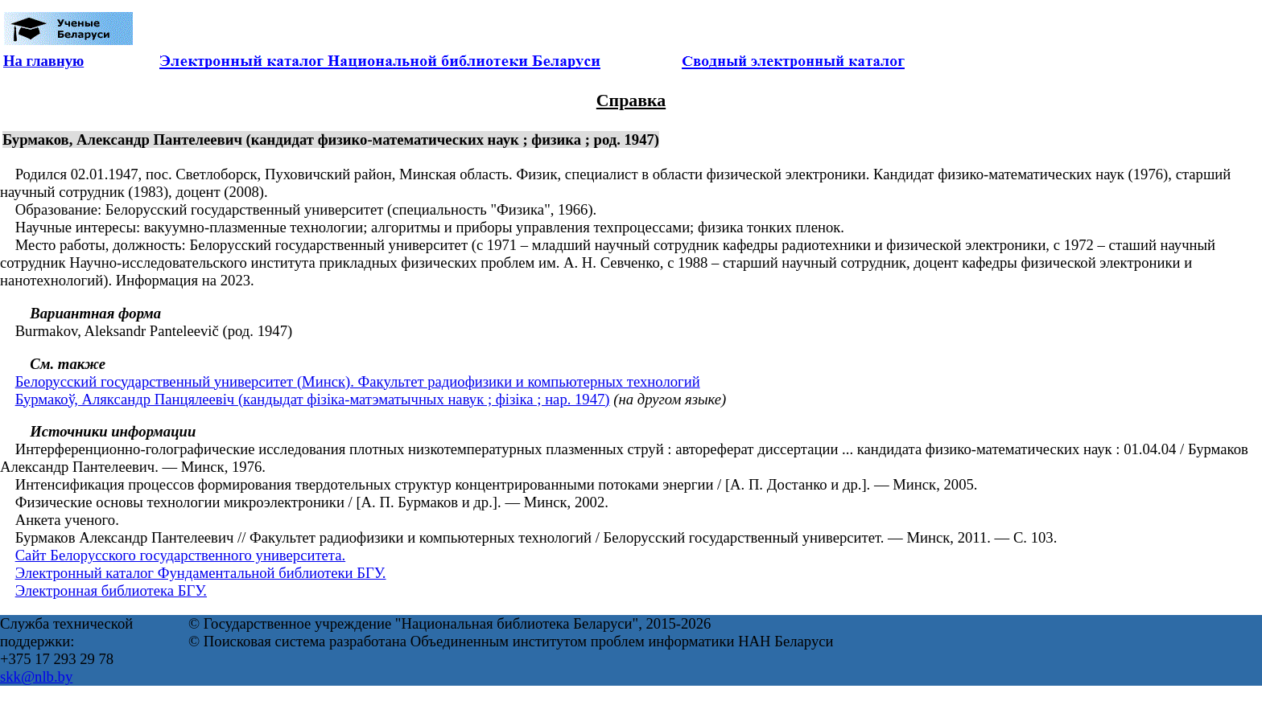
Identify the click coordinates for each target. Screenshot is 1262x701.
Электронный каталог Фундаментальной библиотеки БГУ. (200, 572)
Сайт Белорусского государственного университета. (180, 555)
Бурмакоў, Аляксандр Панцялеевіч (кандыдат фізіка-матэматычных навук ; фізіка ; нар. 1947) (312, 399)
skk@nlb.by (36, 676)
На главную (43, 60)
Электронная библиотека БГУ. (111, 590)
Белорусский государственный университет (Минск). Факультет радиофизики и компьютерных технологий (357, 381)
